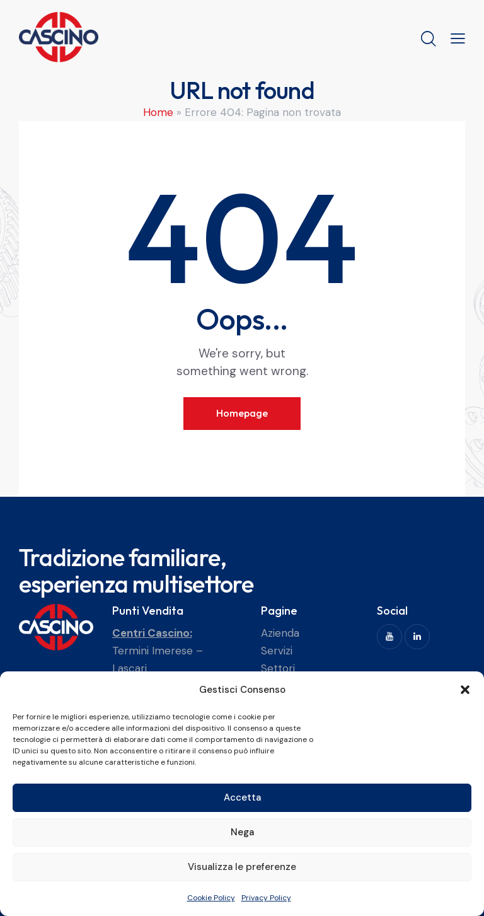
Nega (242, 832)
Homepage (242, 413)
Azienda (280, 633)
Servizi (276, 651)
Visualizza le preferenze (242, 867)
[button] (465, 689)
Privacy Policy (266, 898)
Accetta (242, 797)
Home (158, 112)
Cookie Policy (211, 898)
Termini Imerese (152, 651)
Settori (278, 668)
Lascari (129, 668)
